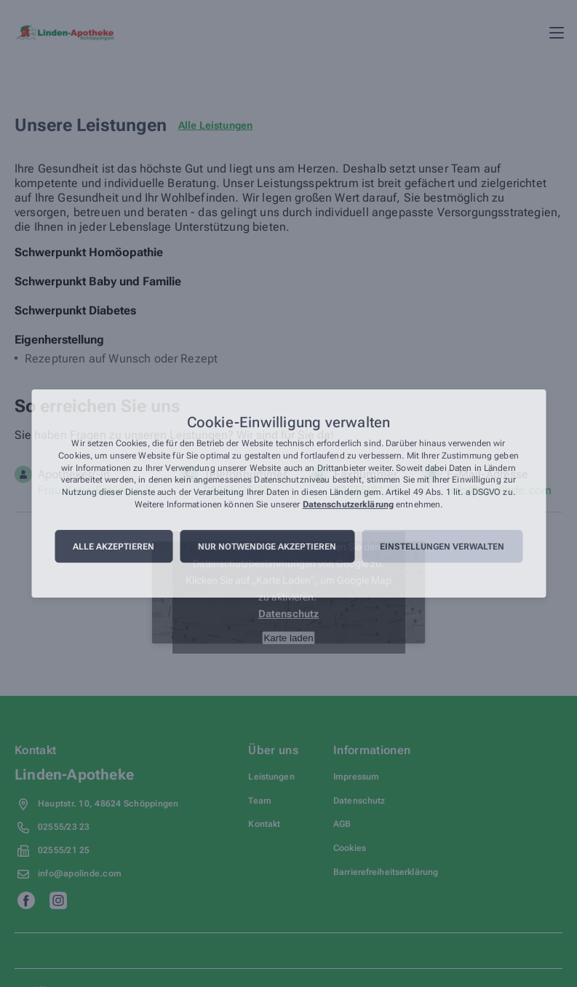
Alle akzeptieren (113, 547)
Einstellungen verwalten (442, 547)
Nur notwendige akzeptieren (267, 547)
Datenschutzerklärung (348, 504)
